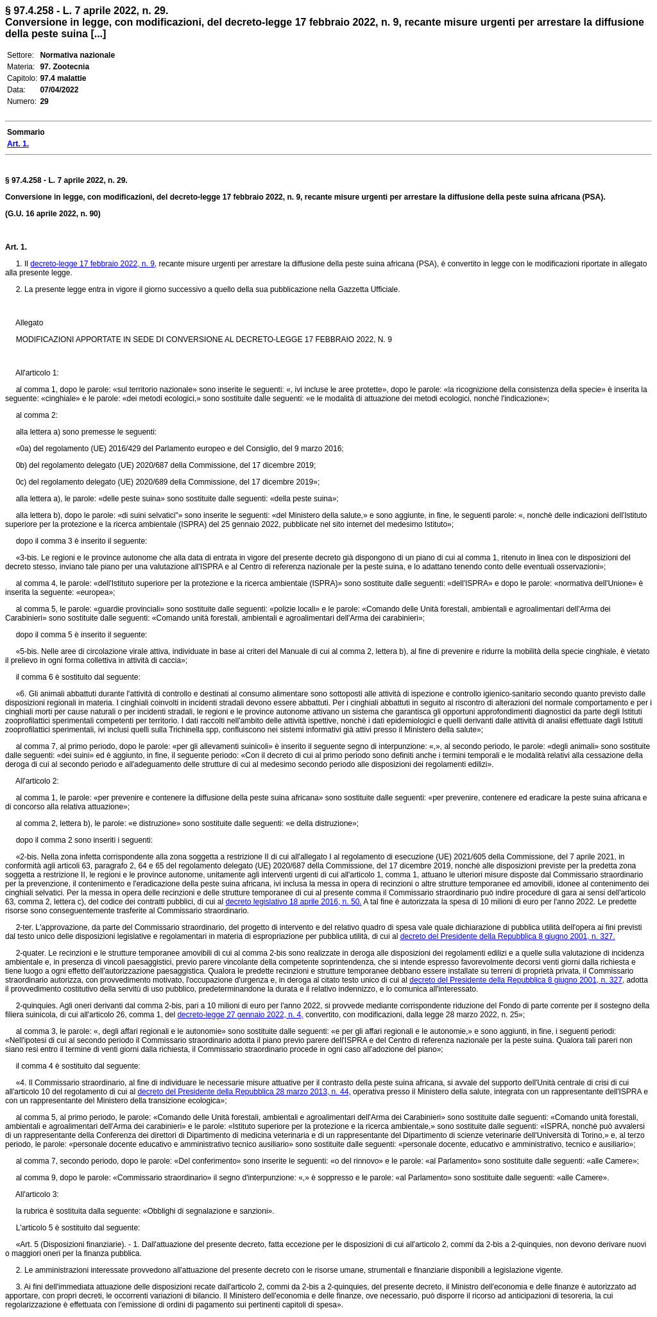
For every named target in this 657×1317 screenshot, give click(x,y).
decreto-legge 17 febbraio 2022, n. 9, (93, 263)
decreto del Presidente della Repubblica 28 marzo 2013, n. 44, (243, 1091)
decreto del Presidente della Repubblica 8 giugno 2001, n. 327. (507, 936)
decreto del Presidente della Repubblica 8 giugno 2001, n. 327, (516, 980)
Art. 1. (16, 247)
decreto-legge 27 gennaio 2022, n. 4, (240, 1014)
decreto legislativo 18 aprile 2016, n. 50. (294, 901)
